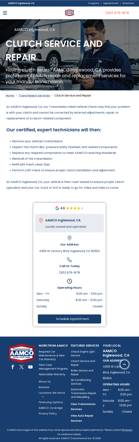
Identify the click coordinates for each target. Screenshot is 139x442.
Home (10, 95)
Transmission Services (34, 95)
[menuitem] (94, 3)
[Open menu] (5, 13)
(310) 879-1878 (69, 273)
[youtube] (30, 367)
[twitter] (22, 367)
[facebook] (13, 367)
